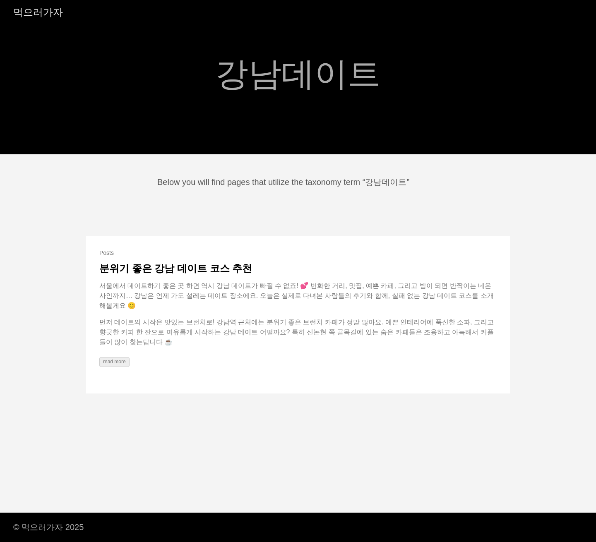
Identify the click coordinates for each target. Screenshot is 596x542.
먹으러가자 (38, 12)
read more (114, 362)
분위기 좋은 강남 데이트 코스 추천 (175, 268)
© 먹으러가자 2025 (48, 527)
